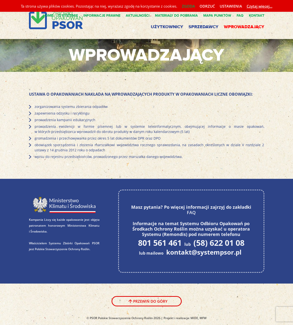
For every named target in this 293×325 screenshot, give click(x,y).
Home (48, 15)
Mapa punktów (217, 15)
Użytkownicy (167, 27)
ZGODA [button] (188, 6)
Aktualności (138, 15)
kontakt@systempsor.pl (204, 252)
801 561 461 (160, 242)
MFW (203, 318)
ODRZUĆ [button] (207, 6)
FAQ (240, 15)
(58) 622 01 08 (218, 242)
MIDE (194, 318)
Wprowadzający (244, 27)
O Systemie (68, 15)
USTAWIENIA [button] (231, 6)
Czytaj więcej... (259, 6)
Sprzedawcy (203, 27)
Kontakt (256, 15)
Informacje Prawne (101, 15)
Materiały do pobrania (176, 15)
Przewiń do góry (150, 301)
